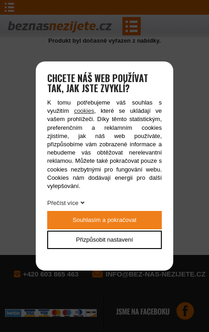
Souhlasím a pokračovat (104, 219)
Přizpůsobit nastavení (104, 239)
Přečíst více (62, 202)
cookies (84, 110)
